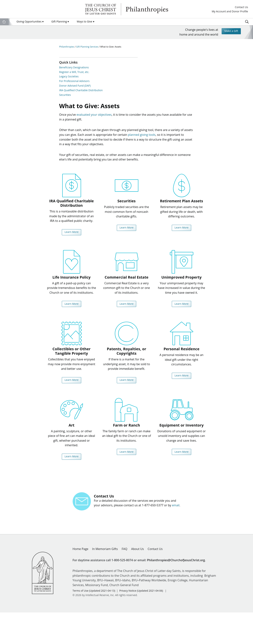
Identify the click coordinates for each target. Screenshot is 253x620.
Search (247, 21)
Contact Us (241, 7)
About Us (137, 557)
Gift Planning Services (87, 46)
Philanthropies (126, 9)
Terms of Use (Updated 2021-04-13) (94, 598)
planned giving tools (141, 137)
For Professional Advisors (74, 81)
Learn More (71, 235)
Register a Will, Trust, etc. (74, 72)
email (176, 513)
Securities (65, 95)
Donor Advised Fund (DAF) (75, 85)
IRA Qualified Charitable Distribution (81, 90)
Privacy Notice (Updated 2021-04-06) (141, 598)
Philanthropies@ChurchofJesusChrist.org (176, 568)
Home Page (80, 557)
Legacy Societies (69, 76)
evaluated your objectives (94, 117)
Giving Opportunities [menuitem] (29, 21)
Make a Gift (230, 32)
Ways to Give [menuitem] (85, 21)
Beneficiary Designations (74, 67)
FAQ (124, 557)
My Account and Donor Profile (230, 11)
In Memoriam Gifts (105, 557)
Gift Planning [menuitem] (60, 21)
